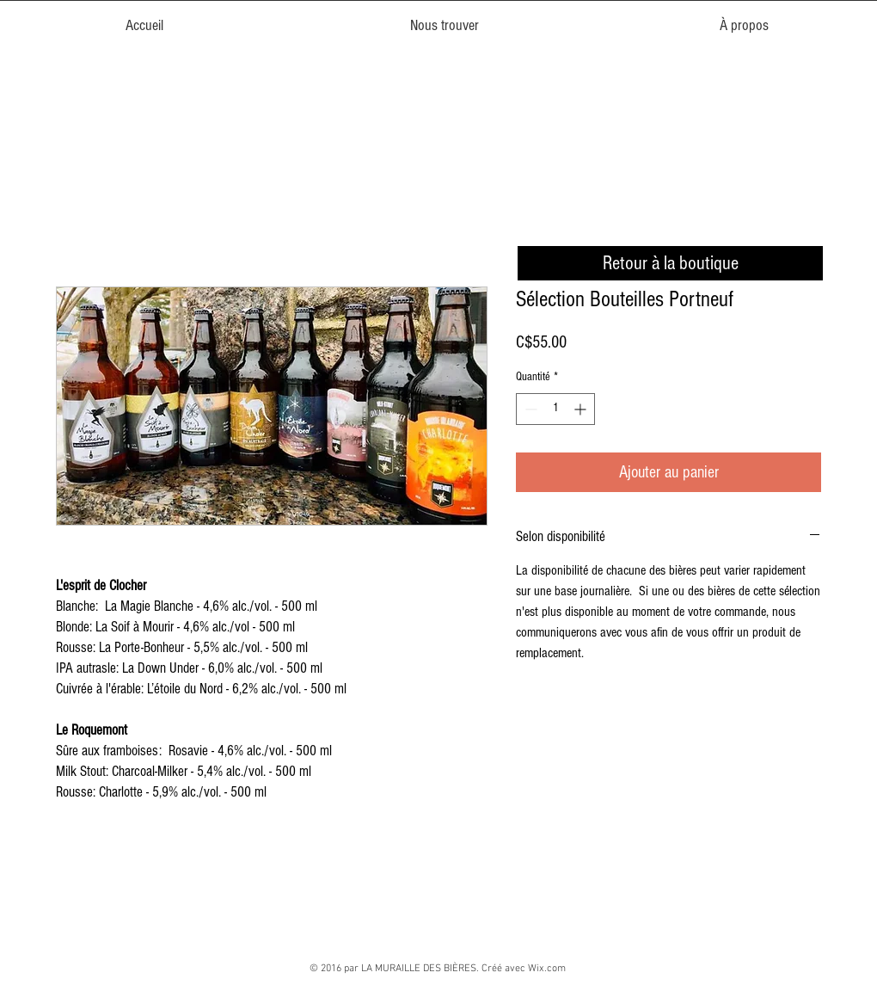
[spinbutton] (555, 409)
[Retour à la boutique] (670, 263)
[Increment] (581, 409)
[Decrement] (529, 409)
